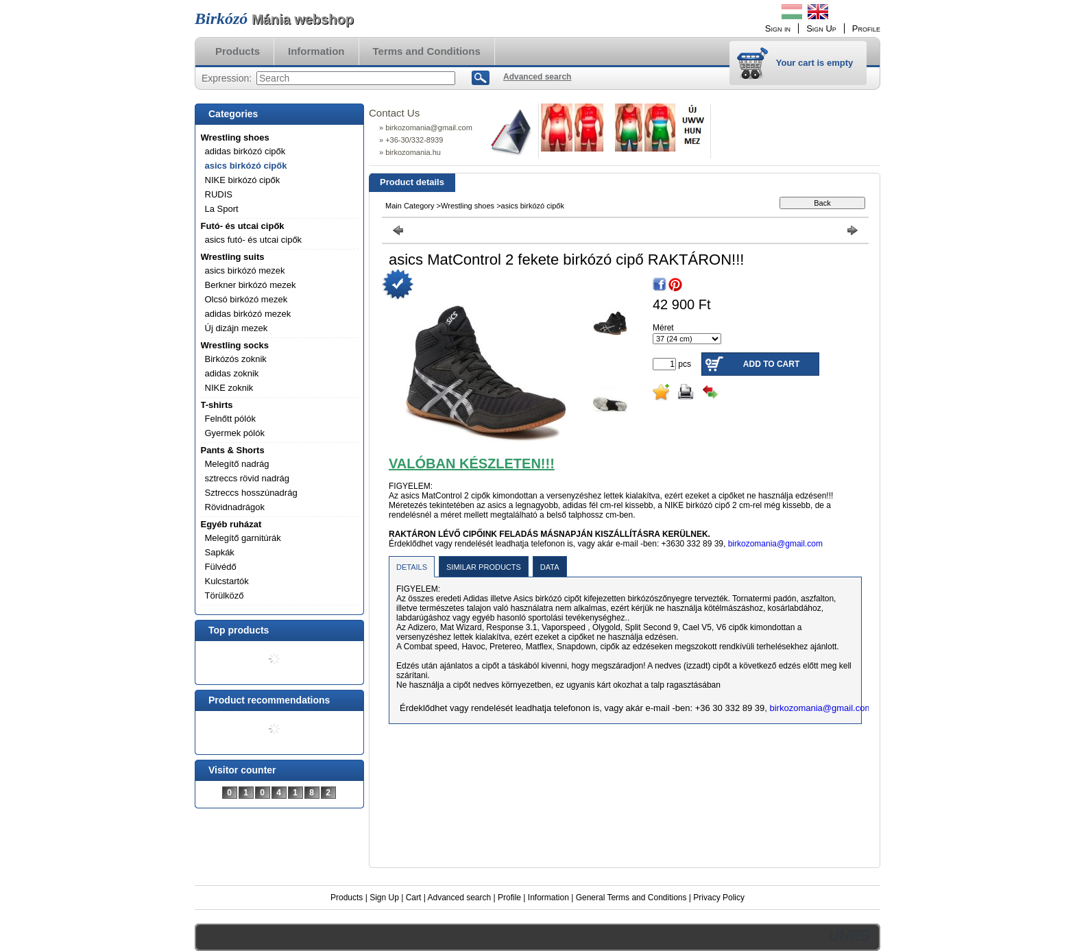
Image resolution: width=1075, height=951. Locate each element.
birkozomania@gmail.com (775, 544)
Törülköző (224, 595)
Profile (509, 897)
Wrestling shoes (235, 137)
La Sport (222, 209)
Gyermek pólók (235, 433)
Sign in (777, 28)
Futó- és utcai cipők (243, 226)
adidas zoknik (232, 373)
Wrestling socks (235, 345)
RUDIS (218, 194)
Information (548, 897)
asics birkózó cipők (246, 165)
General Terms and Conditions (631, 897)
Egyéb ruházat (231, 524)
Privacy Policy (719, 897)
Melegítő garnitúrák (243, 538)
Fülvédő (221, 567)
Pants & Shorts (233, 450)
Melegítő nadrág (237, 464)
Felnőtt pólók (230, 418)
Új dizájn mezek (236, 328)
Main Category (410, 206)
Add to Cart (771, 364)
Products (346, 897)
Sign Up (384, 897)
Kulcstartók (227, 581)
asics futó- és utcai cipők (253, 239)
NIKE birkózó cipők (242, 180)
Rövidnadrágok (235, 507)
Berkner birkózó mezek (250, 285)
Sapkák (219, 552)
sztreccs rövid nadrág (247, 478)
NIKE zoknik (229, 388)
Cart (414, 897)
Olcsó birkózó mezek (246, 299)
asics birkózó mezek (245, 270)
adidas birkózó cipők (245, 151)
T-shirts (217, 405)
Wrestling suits (233, 257)
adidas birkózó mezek (248, 314)
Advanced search (459, 897)
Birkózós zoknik (236, 359)
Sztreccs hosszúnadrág (251, 492)
